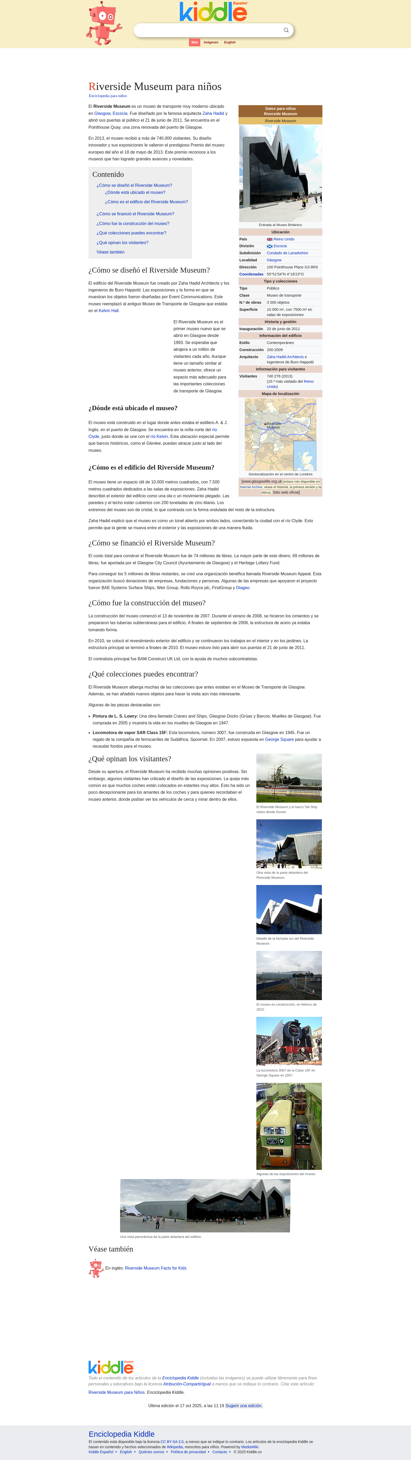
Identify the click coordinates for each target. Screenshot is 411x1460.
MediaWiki (249, 1447)
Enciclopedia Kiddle (180, 1378)
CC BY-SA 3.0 (172, 1442)
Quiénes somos (151, 1452)
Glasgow (274, 260)
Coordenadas (251, 274)
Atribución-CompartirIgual (187, 1384)
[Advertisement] (205, 62)
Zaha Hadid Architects (285, 357)
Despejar (275, 30)
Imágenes (211, 42)
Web (194, 42)
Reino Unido (284, 239)
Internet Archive (251, 487)
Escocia (280, 246)
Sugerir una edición (243, 1405)
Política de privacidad (188, 1452)
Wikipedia (175, 1447)
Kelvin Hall (109, 310)
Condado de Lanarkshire (287, 253)
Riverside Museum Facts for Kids (156, 1268)
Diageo (243, 587)
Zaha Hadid (213, 113)
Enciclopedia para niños (108, 96)
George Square (279, 739)
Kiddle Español (101, 1452)
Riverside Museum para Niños (117, 1392)
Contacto (219, 1452)
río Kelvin (159, 436)
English (230, 42)
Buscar (286, 30)
